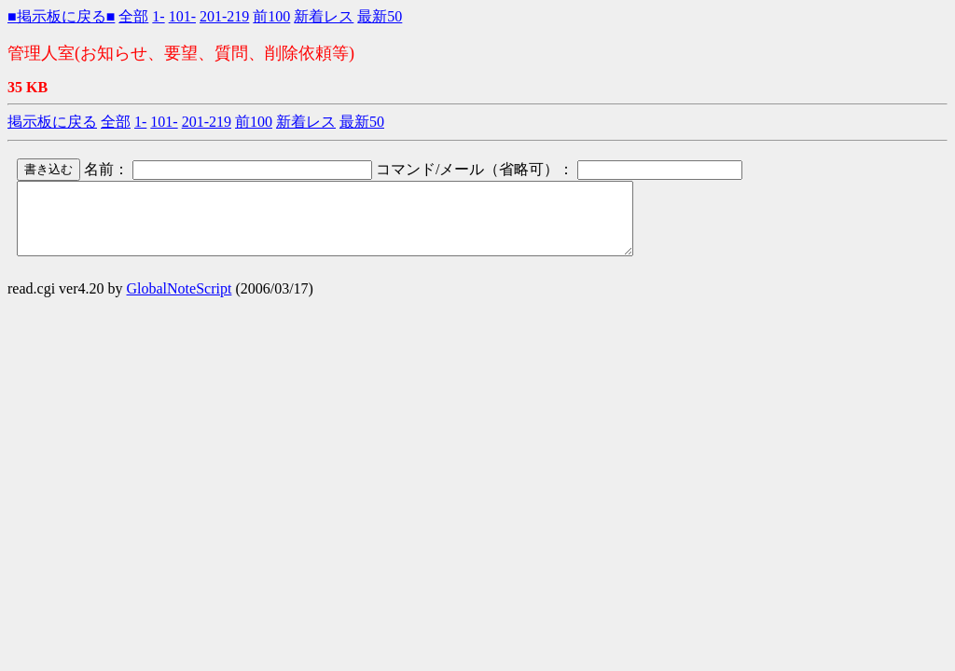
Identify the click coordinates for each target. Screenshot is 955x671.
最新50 (379, 16)
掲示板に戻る (52, 122)
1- (158, 16)
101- (182, 16)
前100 (271, 16)
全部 (133, 16)
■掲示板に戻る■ (61, 16)
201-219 (224, 16)
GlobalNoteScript (179, 302)
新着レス (323, 16)
